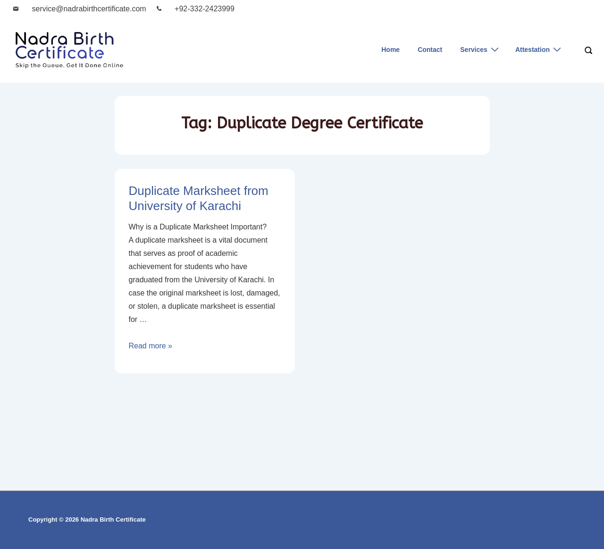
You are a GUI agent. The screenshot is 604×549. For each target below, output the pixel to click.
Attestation (539, 49)
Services (480, 49)
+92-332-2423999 (205, 9)
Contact (430, 49)
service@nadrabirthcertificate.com (89, 9)
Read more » (151, 346)
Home (390, 49)
